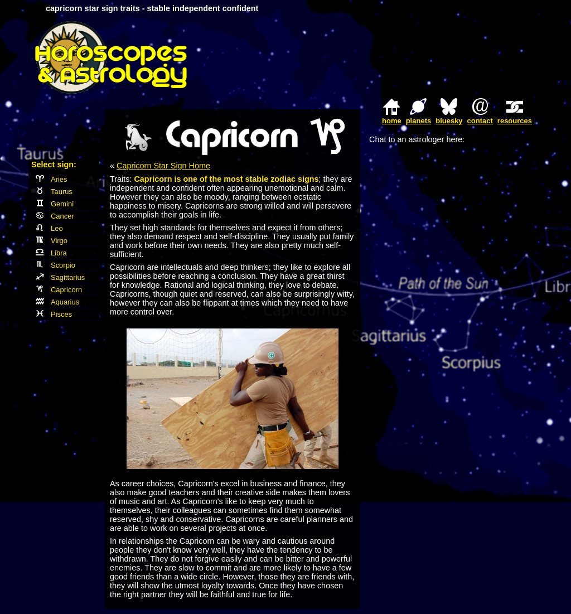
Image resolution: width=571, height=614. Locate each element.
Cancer (55, 216)
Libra (51, 253)
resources (514, 121)
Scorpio (55, 265)
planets (419, 121)
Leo (49, 228)
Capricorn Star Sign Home (163, 165)
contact (480, 121)
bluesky (448, 121)
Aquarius (57, 302)
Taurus (54, 191)
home (391, 121)
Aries (51, 179)
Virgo (51, 240)
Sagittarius (60, 277)
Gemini (55, 204)
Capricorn (59, 290)
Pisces (54, 314)
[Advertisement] (405, 57)
